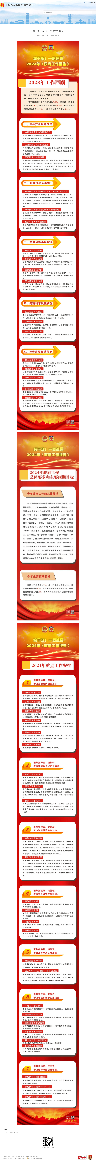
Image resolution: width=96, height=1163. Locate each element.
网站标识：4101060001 (8, 1158)
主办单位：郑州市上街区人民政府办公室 (12, 1156)
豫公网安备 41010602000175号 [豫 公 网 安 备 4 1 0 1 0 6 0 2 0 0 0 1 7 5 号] (35, 1158)
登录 (89, 2)
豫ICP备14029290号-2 (20, 1158)
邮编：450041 (36, 1156)
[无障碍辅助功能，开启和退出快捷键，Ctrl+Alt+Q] (93, 2)
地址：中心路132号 (27, 1156)
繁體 (85, 2)
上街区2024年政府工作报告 (11, 1132)
